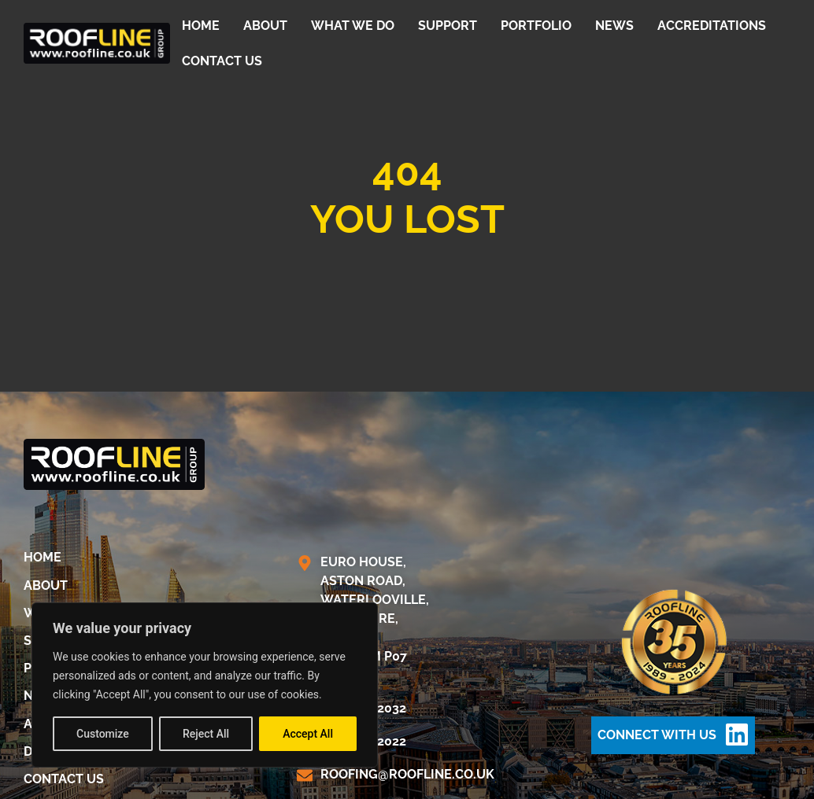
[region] (204, 685)
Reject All (206, 733)
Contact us (222, 60)
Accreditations (711, 25)
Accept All (308, 733)
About (265, 25)
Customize (102, 733)
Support (447, 25)
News (614, 25)
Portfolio (536, 25)
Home (201, 25)
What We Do (352, 25)
